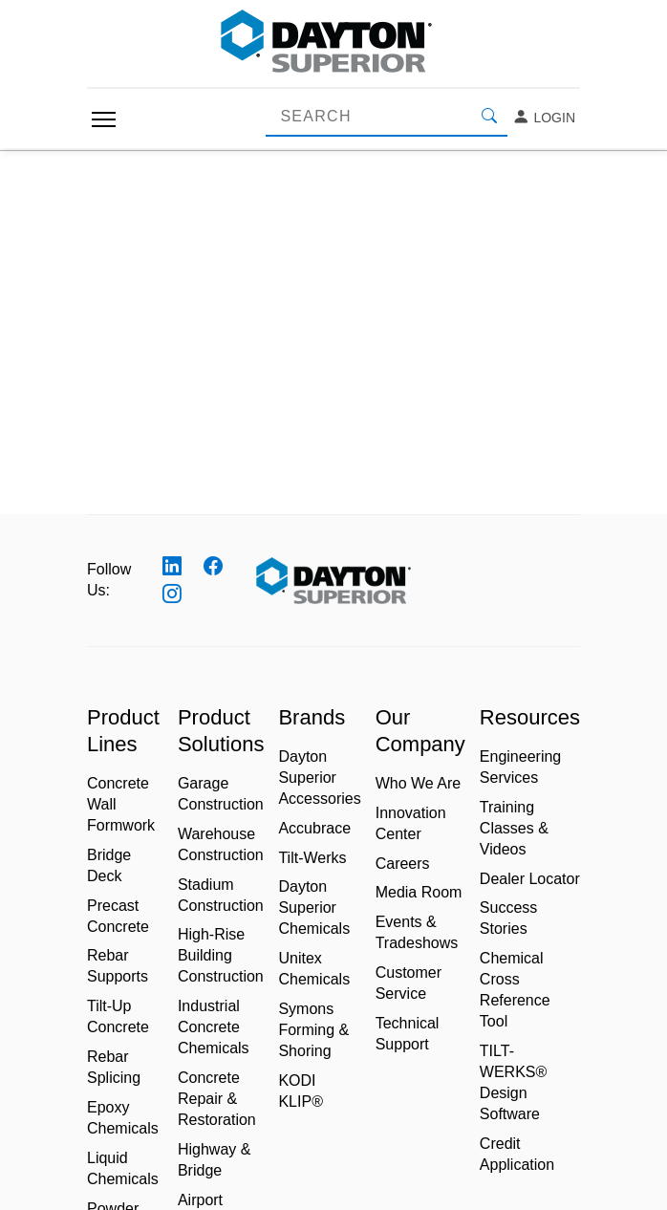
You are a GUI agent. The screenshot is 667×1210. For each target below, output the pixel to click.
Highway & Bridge (214, 1159)
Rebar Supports (117, 965)
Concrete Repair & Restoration (217, 1099)
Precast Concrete (118, 916)
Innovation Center (411, 823)
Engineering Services (520, 767)
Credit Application (517, 1154)
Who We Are (419, 783)
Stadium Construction (221, 895)
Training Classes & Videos (514, 828)
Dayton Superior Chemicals (314, 907)
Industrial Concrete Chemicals (213, 1027)
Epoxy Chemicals (123, 1117)
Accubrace (314, 828)
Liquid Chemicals (123, 1168)
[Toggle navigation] (103, 119)
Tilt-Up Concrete (118, 1016)
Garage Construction (221, 793)
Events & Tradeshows (417, 932)
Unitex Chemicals (314, 968)
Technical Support (408, 1033)
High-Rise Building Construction (221, 955)
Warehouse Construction (221, 844)
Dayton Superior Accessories (319, 777)
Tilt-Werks (312, 858)
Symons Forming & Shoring (313, 1030)
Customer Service (408, 983)
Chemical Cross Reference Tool (515, 989)
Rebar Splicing (113, 1067)
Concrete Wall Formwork (121, 804)
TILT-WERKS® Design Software (513, 1082)
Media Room (419, 892)
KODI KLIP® (300, 1091)
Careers (403, 863)
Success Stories (508, 918)
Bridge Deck (109, 865)
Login (543, 117)
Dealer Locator (530, 879)
